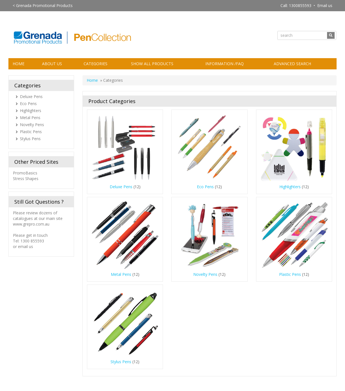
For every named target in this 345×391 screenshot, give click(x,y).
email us (25, 246)
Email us (324, 5)
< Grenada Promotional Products (43, 5)
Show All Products (152, 63)
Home (18, 63)
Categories (95, 63)
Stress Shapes (25, 178)
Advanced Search (292, 63)
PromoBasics (25, 173)
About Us (52, 63)
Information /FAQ (224, 63)
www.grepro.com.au (31, 224)
